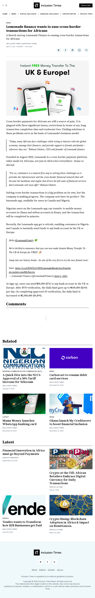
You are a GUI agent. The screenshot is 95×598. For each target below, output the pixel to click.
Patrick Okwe (30, 44)
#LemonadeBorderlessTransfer (55, 268)
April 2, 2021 (60, 276)
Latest (5, 417)
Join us (60, 570)
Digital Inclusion (28, 14)
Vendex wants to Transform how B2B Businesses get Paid (22, 523)
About (34, 570)
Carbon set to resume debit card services (68, 376)
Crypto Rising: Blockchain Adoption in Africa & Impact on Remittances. (69, 522)
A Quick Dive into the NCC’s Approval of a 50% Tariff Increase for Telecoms (21, 378)
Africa (5, 518)
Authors (42, 570)
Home (4, 14)
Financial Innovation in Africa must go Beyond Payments (23, 452)
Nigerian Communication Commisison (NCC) (22, 371)
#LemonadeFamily (24, 240)
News (13, 14)
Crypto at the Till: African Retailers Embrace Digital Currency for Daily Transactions (67, 478)
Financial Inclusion (49, 14)
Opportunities (69, 14)
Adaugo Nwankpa (10, 458)
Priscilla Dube (56, 487)
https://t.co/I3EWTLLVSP (27, 268)
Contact (51, 570)
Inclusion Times (13, 44)
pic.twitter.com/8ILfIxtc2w (22, 272)
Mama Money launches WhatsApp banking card (19, 422)
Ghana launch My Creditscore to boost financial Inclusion (70, 422)
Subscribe (86, 5)
